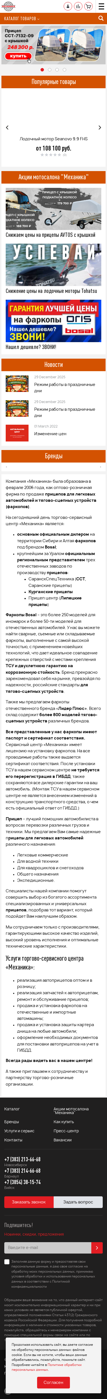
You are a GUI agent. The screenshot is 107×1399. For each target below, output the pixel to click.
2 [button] (50, 70)
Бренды (53, 456)
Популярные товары (53, 81)
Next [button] (100, 127)
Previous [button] (7, 127)
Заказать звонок (29, 1202)
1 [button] (42, 70)
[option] (53, 45)
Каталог (12, 1109)
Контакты (13, 1140)
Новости (53, 364)
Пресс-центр (66, 1131)
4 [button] (65, 70)
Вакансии (63, 1140)
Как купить (64, 1122)
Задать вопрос (78, 1202)
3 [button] (57, 70)
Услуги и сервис (19, 1131)
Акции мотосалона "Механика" (54, 177)
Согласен (53, 1383)
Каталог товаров (21, 18)
